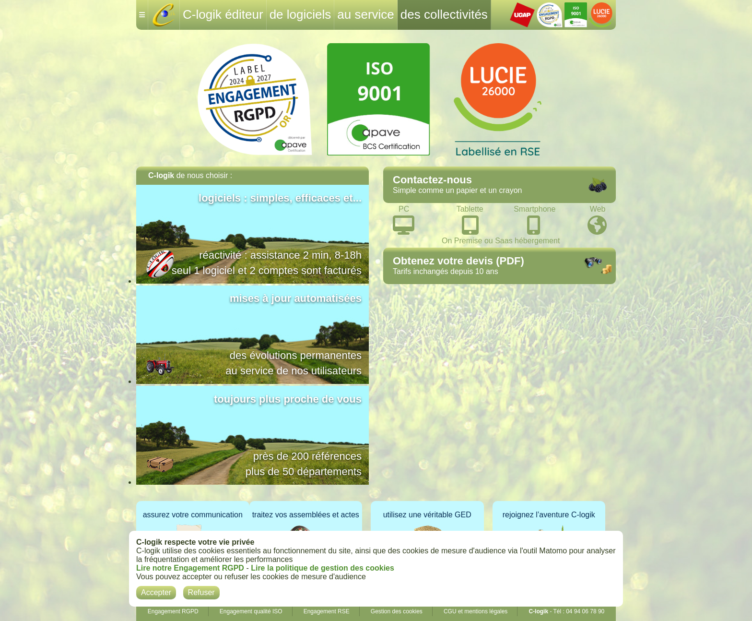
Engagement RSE (327, 611)
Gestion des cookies (397, 611)
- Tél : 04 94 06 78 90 (566, 611)
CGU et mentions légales (475, 611)
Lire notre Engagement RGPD (190, 568)
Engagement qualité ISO (251, 611)
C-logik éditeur (223, 14)
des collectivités (444, 14)
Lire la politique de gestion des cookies (322, 568)
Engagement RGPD (173, 611)
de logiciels (300, 14)
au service (365, 14)
